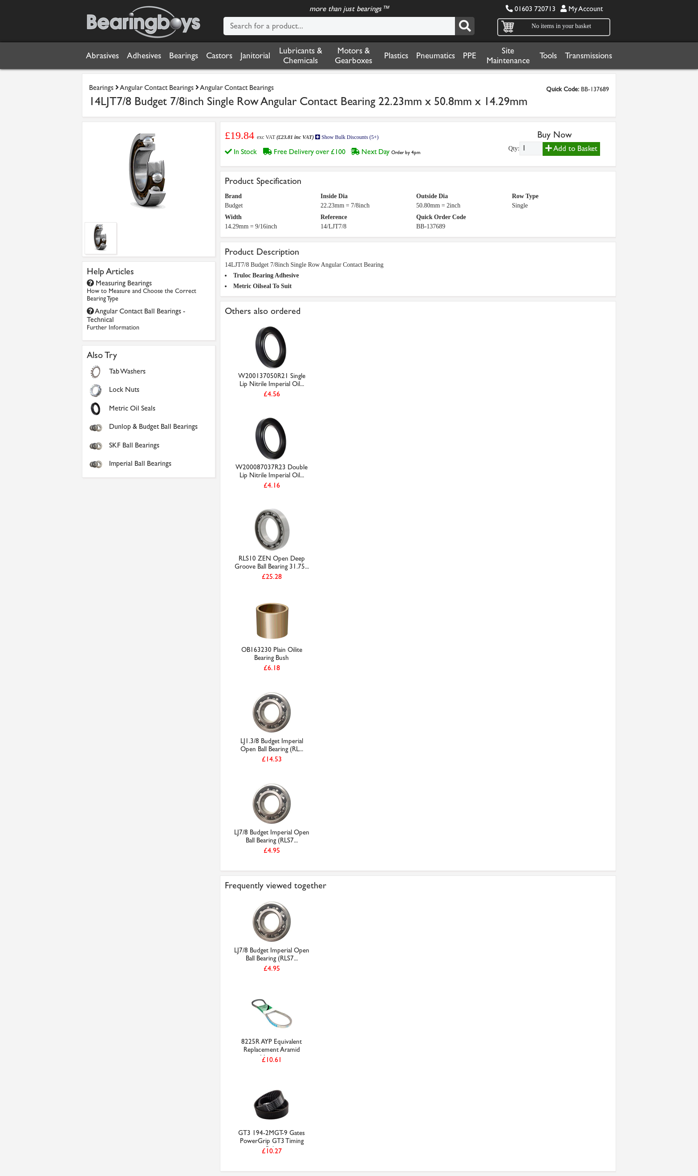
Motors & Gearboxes (353, 55)
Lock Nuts (124, 389)
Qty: (513, 148)
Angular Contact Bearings (157, 87)
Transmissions (588, 56)
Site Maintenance (508, 55)
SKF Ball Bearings (134, 445)
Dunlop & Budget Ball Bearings (153, 426)
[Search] (465, 26)
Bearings (183, 56)
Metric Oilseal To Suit (262, 286)
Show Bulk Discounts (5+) (346, 137)
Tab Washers (127, 371)
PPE (469, 56)
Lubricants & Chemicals (300, 55)
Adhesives (144, 56)
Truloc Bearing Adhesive (266, 275)
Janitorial (255, 56)
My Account (581, 8)
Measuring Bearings (141, 290)
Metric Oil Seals (132, 408)
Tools (548, 56)
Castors (219, 56)
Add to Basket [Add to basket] (571, 148)
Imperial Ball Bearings (140, 463)
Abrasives (102, 56)
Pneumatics (435, 56)
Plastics (396, 56)
